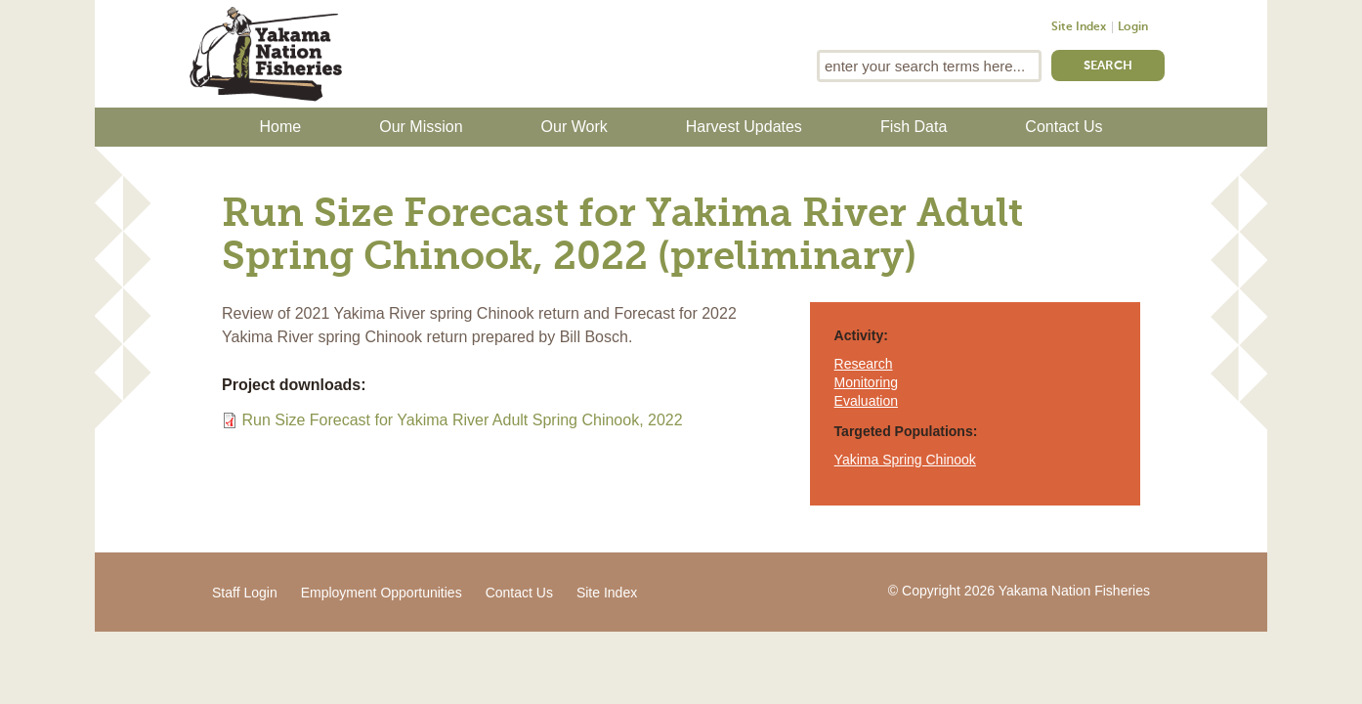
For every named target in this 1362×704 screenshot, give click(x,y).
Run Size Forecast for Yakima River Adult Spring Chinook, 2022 (461, 420)
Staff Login (244, 592)
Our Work (574, 126)
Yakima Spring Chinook (905, 459)
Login (1133, 27)
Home (281, 126)
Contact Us (1063, 126)
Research (863, 364)
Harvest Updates (744, 126)
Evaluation (866, 401)
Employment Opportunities (381, 592)
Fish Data (913, 126)
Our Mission (420, 126)
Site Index (1078, 27)
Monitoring (866, 382)
